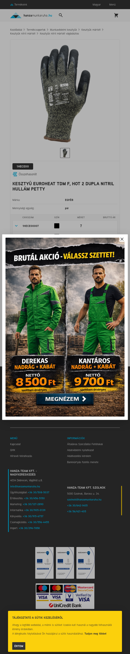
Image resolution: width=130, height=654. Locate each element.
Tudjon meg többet (95, 633)
